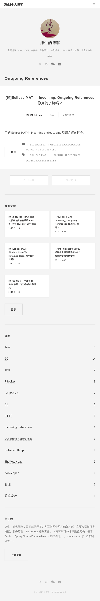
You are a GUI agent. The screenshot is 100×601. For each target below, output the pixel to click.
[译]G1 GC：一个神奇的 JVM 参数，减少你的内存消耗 (22, 284)
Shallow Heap (13, 461)
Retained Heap (14, 450)
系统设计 (11, 496)
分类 (7, 335)
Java (7, 347)
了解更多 (16, 555)
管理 (8, 484)
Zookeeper (12, 473)
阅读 (13, 152)
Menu (94, 4)
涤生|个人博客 (13, 4)
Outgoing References (41, 150)
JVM (7, 370)
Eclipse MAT (38, 144)
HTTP (8, 416)
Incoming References (65, 144)
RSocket (10, 381)
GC (6, 358)
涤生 (64, 592)
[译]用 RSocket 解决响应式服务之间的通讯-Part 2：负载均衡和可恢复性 (68, 252)
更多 (13, 309)
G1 (6, 404)
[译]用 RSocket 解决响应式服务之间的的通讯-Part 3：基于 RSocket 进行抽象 (22, 220)
